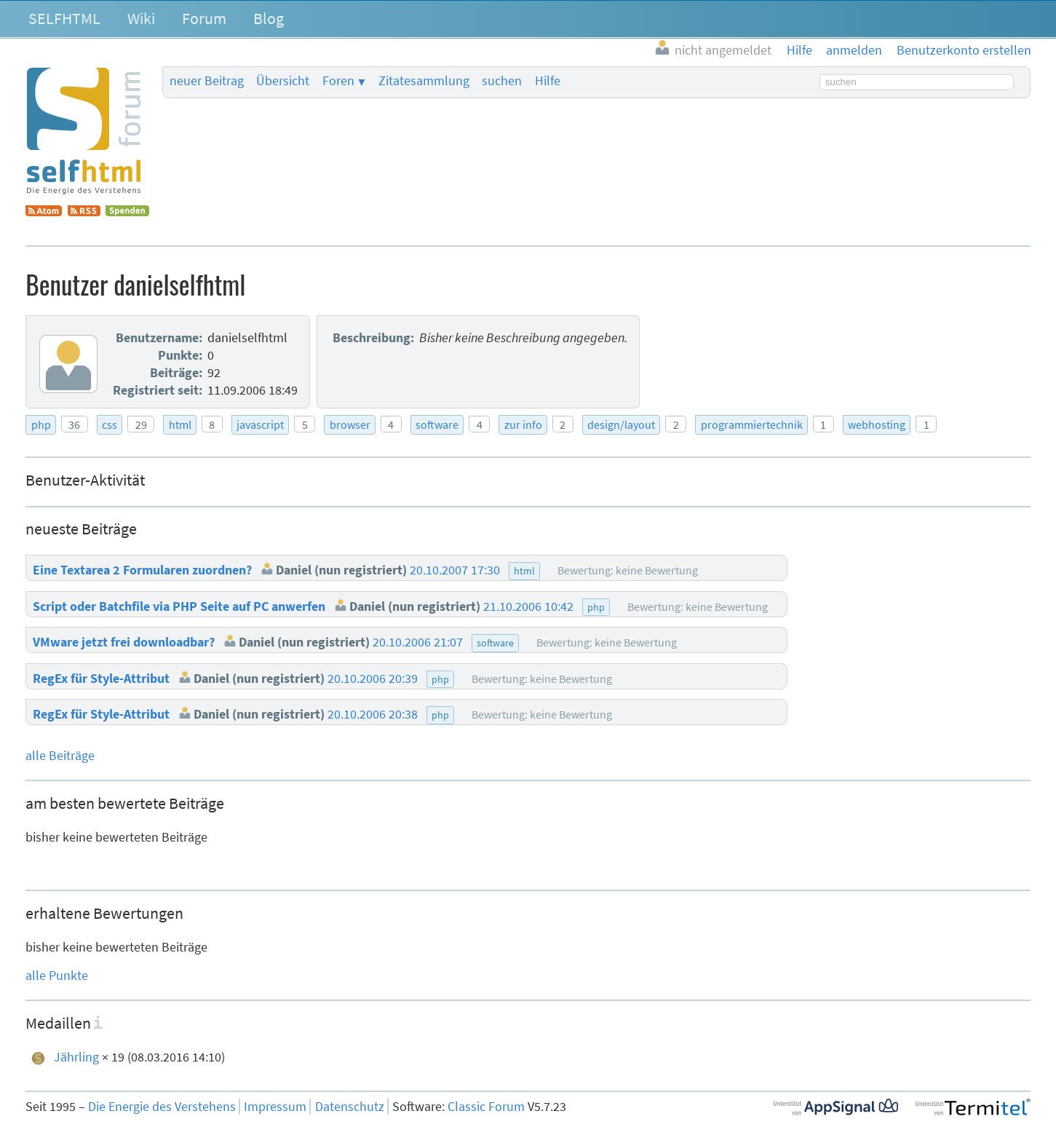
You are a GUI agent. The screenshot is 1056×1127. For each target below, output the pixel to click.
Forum (204, 18)
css (109, 424)
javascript (260, 424)
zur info (523, 424)
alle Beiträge (60, 756)
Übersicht (282, 81)
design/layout (621, 424)
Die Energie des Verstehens (162, 1107)
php (41, 424)
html (180, 424)
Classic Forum (486, 1107)
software (437, 424)
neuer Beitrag (207, 81)
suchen (502, 81)
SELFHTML (64, 18)
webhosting (876, 424)
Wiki (141, 18)
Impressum (275, 1107)
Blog (268, 18)
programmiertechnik (752, 424)
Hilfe (547, 81)
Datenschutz (349, 1107)
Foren (338, 81)
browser (350, 424)
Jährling (76, 1057)
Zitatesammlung (423, 81)
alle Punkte (56, 976)
